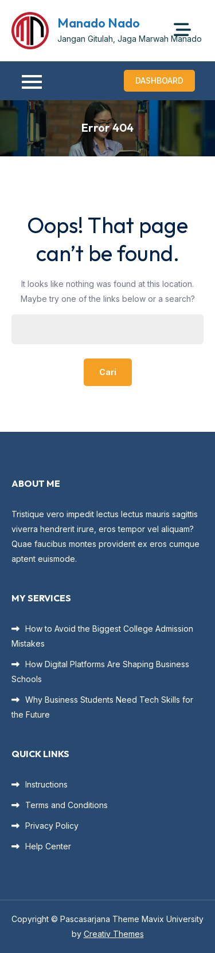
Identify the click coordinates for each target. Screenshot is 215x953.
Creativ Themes (114, 934)
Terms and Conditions (66, 805)
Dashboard (159, 80)
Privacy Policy (52, 825)
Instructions (46, 784)
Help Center (48, 846)
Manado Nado (98, 23)
